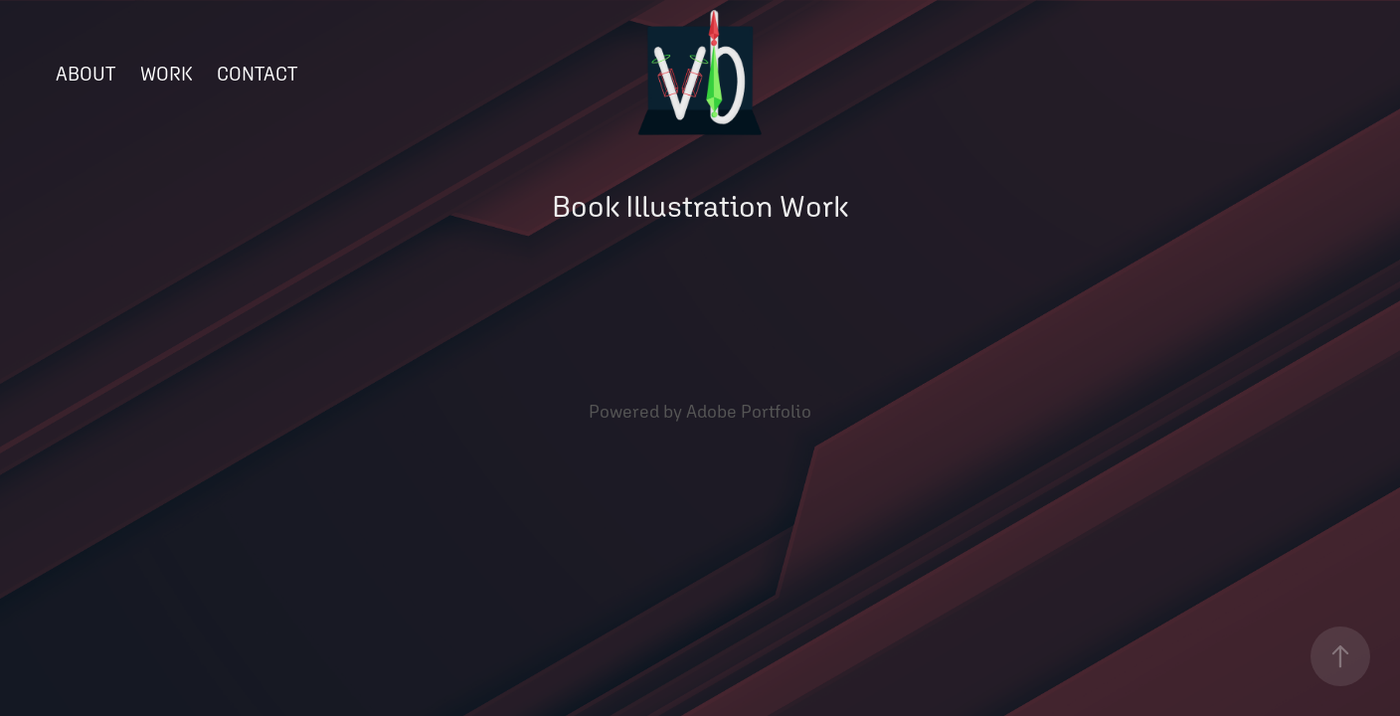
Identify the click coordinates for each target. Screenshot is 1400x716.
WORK (166, 74)
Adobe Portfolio (748, 411)
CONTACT (257, 74)
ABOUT (85, 74)
